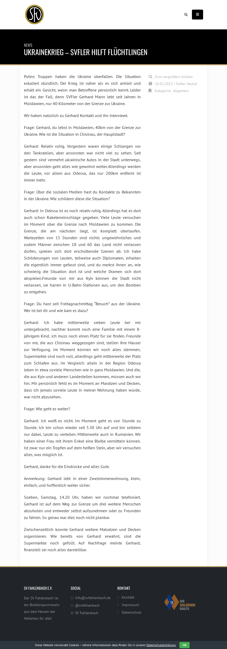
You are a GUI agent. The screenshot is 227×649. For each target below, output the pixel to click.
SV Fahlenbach (86, 612)
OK (184, 645)
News (28, 45)
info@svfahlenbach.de (93, 597)
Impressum (130, 604)
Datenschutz (131, 612)
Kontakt (128, 597)
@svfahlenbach (87, 605)
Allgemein (181, 90)
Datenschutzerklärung (161, 645)
